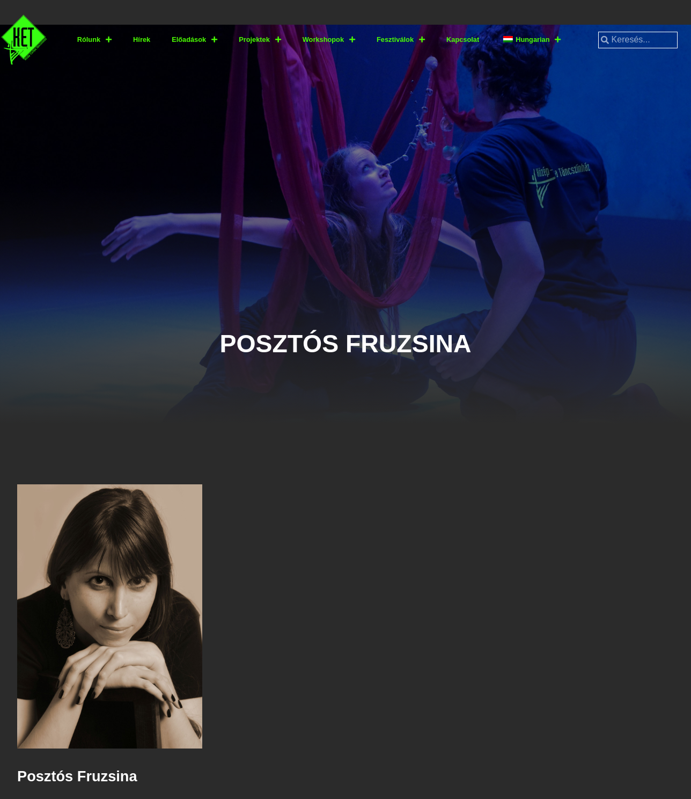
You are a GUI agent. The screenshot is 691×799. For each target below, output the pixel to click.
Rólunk (94, 40)
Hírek (141, 39)
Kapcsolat (462, 39)
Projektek (260, 40)
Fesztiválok (401, 40)
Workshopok (329, 40)
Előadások (194, 40)
